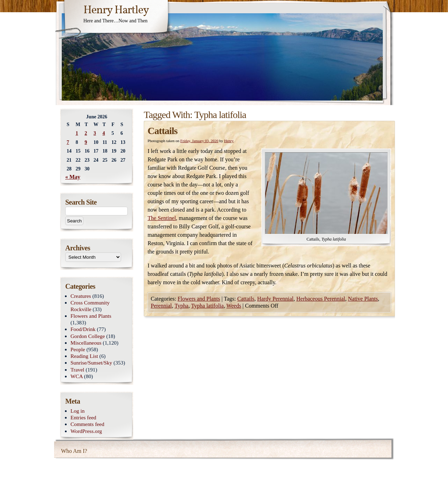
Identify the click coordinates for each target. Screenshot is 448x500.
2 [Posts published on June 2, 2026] (85, 133)
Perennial (161, 306)
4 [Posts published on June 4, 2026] (104, 133)
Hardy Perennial (275, 299)
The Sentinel (162, 218)
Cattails (162, 130)
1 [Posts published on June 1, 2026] (77, 133)
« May (72, 177)
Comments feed (87, 424)
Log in (77, 411)
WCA (76, 376)
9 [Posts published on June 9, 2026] (85, 142)
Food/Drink (83, 329)
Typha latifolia (207, 306)
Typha (181, 306)
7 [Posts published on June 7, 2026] (68, 142)
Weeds (233, 306)
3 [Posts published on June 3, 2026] (95, 133)
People (77, 349)
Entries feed (83, 417)
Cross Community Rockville (90, 306)
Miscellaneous (86, 343)
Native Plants (363, 299)
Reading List (84, 356)
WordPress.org (86, 431)
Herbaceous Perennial (320, 299)
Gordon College (87, 336)
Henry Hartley (116, 10)
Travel (77, 370)
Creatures (80, 296)
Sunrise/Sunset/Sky (91, 363)
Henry (229, 141)
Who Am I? (74, 451)
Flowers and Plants (199, 299)
